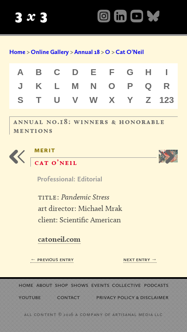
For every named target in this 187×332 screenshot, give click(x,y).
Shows (79, 284)
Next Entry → (140, 259)
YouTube (30, 296)
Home (17, 52)
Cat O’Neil (130, 52)
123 (167, 100)
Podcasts (156, 284)
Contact (68, 296)
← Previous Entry (51, 259)
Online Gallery (50, 52)
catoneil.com (59, 239)
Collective (126, 284)
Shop (61, 284)
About (44, 284)
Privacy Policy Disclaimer (132, 296)
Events (100, 284)
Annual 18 (87, 52)
